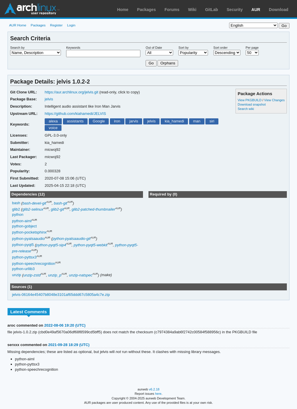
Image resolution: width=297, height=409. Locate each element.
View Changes (274, 100)
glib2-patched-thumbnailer (93, 209)
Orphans (167, 63)
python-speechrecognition (33, 263)
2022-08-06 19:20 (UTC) (65, 325)
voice (53, 128)
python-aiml (22, 221)
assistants (75, 121)
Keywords (73, 47)
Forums (171, 9)
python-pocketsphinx (29, 232)
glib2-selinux (32, 209)
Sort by (183, 47)
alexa (53, 121)
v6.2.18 (154, 389)
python (17, 214)
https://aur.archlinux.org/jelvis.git (71, 92)
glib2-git (57, 209)
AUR (255, 9)
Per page (252, 47)
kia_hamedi (174, 121)
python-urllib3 (23, 269)
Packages (146, 9)
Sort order (220, 47)
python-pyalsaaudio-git (71, 238)
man (196, 121)
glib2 (16, 209)
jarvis (133, 121)
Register (56, 25)
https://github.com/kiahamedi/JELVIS (75, 113)
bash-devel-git (34, 203)
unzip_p (54, 275)
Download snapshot (251, 104)
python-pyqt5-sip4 (51, 245)
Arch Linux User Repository (31, 9)
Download (278, 9)
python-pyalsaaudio (28, 238)
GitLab (211, 9)
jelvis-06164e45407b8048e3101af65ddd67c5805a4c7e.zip (61, 294)
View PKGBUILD (250, 100)
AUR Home (17, 25)
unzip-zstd (32, 275)
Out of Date (154, 47)
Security (235, 9)
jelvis (49, 99)
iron (117, 121)
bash (16, 203)
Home (122, 9)
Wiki (192, 9)
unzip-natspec (81, 275)
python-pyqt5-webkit (90, 245)
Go (151, 63)
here (158, 393)
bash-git (60, 203)
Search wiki (246, 109)
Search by (17, 47)
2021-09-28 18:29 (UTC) (68, 345)
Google (99, 121)
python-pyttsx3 (24, 257)
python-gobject (24, 226)
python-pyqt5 (23, 245)
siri (211, 121)
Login (71, 25)
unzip (16, 275)
